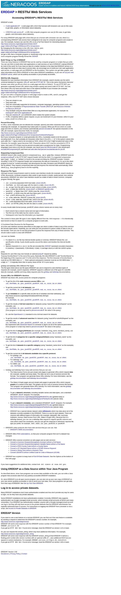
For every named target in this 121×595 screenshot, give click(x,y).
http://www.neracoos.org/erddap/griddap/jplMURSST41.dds (31, 397)
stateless (16, 115)
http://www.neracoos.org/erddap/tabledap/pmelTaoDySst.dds (31, 399)
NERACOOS (115, 5)
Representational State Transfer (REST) (38, 106)
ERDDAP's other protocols (15, 428)
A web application (13, 26)
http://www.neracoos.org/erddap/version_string (17, 534)
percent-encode (37, 310)
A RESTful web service (15, 32)
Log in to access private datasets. (20, 488)
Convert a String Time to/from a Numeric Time (26, 450)
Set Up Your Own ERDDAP (33, 483)
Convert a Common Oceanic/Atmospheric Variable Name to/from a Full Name (37, 444)
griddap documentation (18, 378)
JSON (35, 56)
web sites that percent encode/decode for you (48, 149)
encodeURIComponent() (10, 149)
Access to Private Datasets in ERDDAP (22, 508)
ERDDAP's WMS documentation (21, 430)
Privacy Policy (15, 554)
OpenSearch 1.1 (19, 314)
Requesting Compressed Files (12, 153)
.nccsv (49, 283)
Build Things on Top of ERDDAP (13, 60)
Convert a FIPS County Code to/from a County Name (29, 446)
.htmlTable (12, 283)
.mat (41, 283)
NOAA (104, 5)
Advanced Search (26, 324)
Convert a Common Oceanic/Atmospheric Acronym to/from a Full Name (35, 442)
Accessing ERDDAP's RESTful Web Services (37, 17)
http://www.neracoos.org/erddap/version (15, 522)
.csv (2, 236)
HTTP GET (41, 82)
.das (53, 403)
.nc (45, 283)
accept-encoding (7, 157)
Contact (24, 554)
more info (41, 183)
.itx (18, 283)
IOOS (108, 5)
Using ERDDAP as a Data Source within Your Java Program (34, 469)
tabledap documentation (38, 378)
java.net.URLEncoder (49, 147)
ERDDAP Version (10, 513)
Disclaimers (5, 554)
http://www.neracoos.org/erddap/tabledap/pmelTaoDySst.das (31, 407)
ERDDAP (7, 12)
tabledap (56, 272)
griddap (46, 272)
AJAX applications (24, 113)
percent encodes (46, 129)
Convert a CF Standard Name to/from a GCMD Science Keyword (33, 448)
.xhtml (59, 283)
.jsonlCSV (27, 283)
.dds (20, 395)
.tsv (53, 283)
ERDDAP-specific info (45, 189)
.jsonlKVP (35, 283)
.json (22, 283)
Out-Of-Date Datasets (41, 456)
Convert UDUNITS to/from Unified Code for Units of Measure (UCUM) (34, 452)
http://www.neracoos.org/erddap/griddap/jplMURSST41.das (31, 405)
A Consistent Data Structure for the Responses (17, 224)
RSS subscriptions (23, 434)
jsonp (3, 252)
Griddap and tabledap (13, 370)
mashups (10, 113)
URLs (26, 82)
